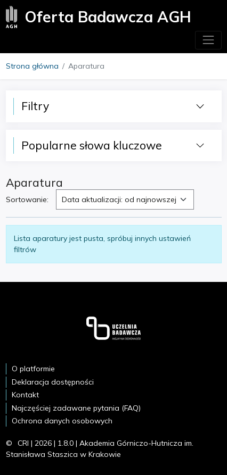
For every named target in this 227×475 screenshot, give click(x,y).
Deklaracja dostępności (53, 382)
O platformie (33, 368)
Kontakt (25, 394)
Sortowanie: (27, 199)
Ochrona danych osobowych (62, 421)
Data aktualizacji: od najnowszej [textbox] (119, 199)
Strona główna (32, 66)
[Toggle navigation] (208, 40)
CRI (23, 443)
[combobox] (125, 199)
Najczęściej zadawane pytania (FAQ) (76, 408)
